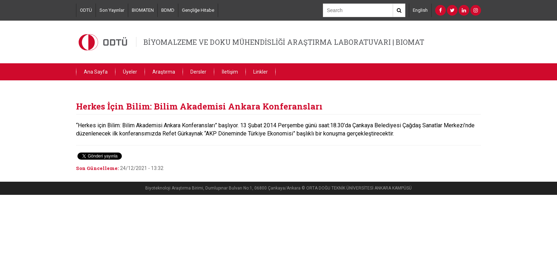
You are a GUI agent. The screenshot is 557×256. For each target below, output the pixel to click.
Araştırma (163, 72)
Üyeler (130, 72)
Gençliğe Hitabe (198, 10)
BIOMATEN (143, 10)
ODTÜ (86, 10)
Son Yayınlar (111, 10)
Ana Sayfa (96, 72)
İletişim (230, 72)
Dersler (198, 72)
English (420, 10)
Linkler (260, 72)
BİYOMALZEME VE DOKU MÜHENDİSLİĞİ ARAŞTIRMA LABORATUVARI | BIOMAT (284, 42)
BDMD (167, 10)
